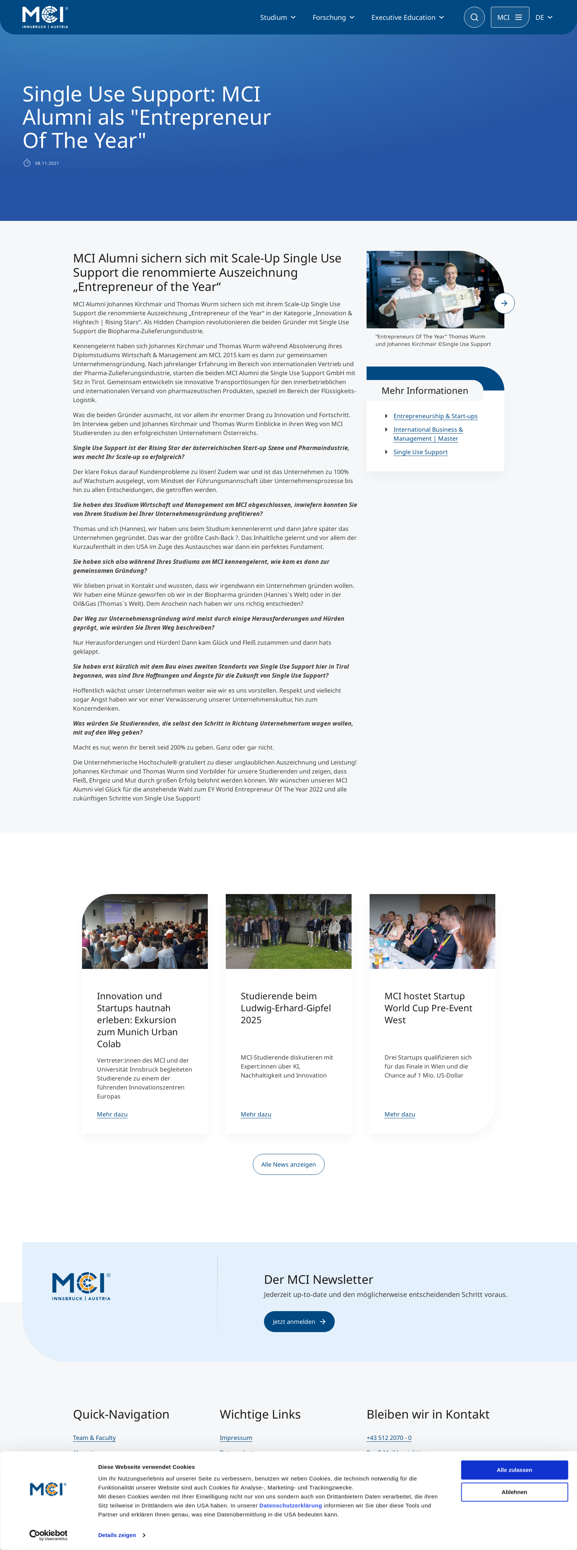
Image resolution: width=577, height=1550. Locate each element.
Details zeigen (117, 1535)
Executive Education (403, 17)
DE (539, 17)
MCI (503, 17)
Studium (273, 17)
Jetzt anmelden (299, 1322)
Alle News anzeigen (288, 1164)
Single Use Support (421, 452)
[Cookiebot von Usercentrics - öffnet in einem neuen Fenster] (48, 1535)
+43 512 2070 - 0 (389, 1438)
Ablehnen (514, 1492)
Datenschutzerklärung (290, 1505)
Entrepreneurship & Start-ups (436, 416)
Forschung (329, 17)
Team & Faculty (94, 1438)
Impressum (236, 1438)
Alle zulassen (514, 1470)
